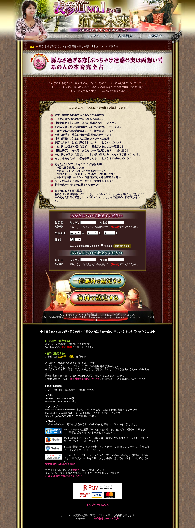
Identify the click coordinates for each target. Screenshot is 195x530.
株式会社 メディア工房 (106, 518)
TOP (32, 46)
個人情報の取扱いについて (85, 379)
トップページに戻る (97, 504)
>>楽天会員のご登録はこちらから (64, 476)
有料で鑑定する (97, 298)
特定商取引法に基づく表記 (60, 464)
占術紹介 (155, 35)
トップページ (96, 35)
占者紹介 (126, 35)
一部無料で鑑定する (97, 281)
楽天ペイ (77, 470)
